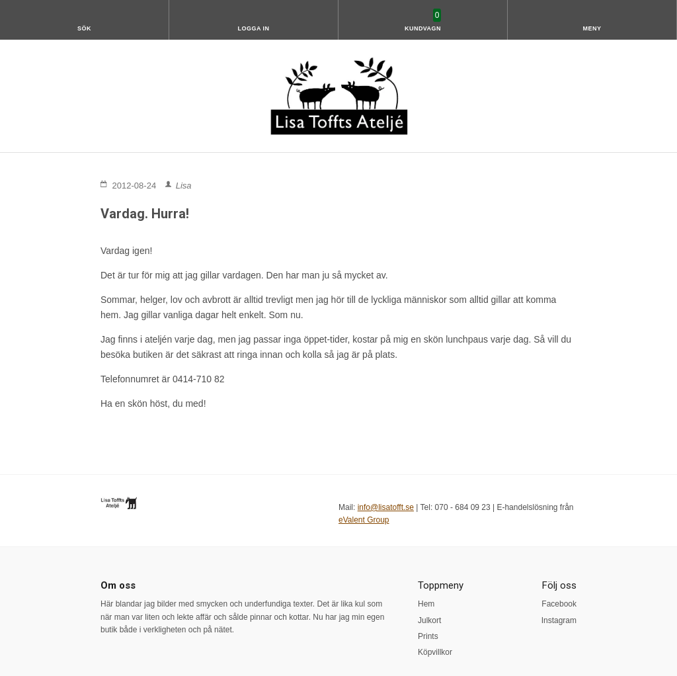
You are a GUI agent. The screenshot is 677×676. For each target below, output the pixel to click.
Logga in (254, 28)
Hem (426, 604)
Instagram (559, 620)
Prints (428, 636)
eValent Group (363, 520)
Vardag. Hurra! (144, 214)
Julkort (429, 620)
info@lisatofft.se (386, 507)
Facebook (559, 604)
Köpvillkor (435, 652)
